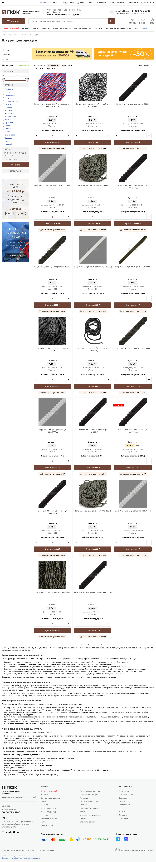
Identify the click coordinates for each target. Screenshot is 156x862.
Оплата (90, 3)
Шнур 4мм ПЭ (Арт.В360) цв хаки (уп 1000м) (133, 267)
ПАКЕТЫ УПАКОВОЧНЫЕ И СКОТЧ (118, 28)
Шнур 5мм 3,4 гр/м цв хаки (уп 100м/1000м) (133, 348)
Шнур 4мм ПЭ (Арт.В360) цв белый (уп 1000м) (93, 267)
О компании (53, 3)
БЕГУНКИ (25, 28)
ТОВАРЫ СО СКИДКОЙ (10, 28)
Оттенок (8, 85)
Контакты (121, 3)
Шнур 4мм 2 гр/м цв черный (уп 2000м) (132, 104)
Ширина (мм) (10, 159)
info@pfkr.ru (122, 11)
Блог (112, 3)
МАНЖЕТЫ (45, 28)
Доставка (81, 3)
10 (101, 644)
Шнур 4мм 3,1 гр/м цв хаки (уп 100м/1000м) (52, 267)
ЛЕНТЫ (35, 28)
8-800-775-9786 (141, 11)
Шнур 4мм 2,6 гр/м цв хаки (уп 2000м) (92, 185)
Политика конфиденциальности (14, 856)
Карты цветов (149, 3)
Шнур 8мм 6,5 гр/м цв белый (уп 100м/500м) (132, 511)
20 (152, 65)
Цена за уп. (9, 71)
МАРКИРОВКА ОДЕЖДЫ (62, 28)
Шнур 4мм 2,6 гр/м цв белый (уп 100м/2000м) (52, 185)
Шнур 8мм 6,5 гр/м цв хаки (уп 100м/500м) (52, 592)
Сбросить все (24, 66)
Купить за (52, 142)
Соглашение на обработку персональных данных (21, 858)
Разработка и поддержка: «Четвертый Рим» (137, 850)
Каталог (43, 3)
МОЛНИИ (98, 28)
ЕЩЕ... (145, 28)
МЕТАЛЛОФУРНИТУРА (82, 28)
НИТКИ (137, 28)
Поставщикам (102, 3)
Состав (7, 149)
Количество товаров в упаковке (14, 154)
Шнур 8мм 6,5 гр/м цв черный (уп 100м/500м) (93, 592)
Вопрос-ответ (133, 3)
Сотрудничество (68, 3)
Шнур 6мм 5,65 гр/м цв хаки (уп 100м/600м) (93, 511)
